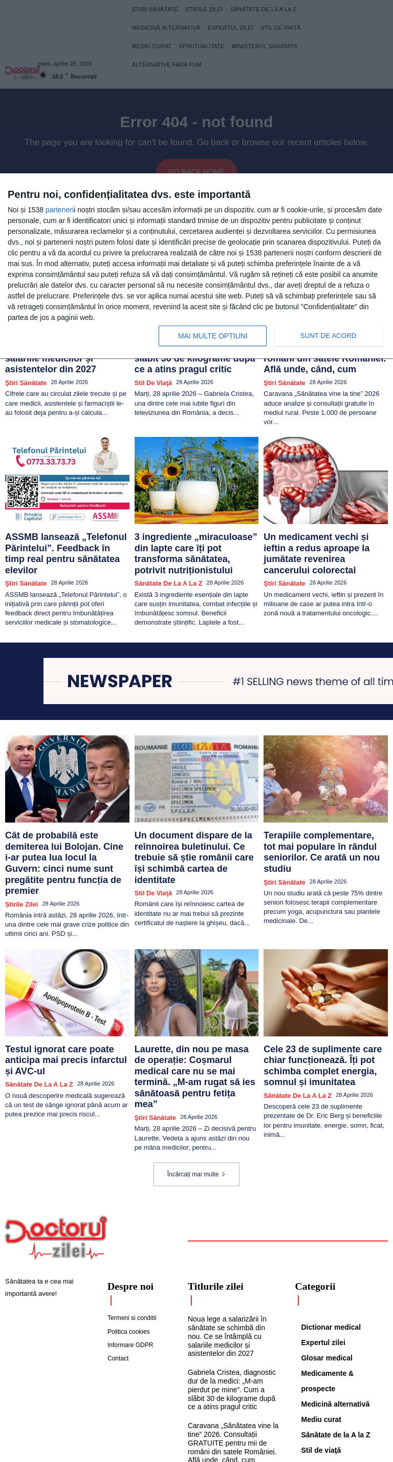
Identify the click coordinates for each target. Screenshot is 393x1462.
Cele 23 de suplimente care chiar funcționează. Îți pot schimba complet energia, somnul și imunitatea (319, 988)
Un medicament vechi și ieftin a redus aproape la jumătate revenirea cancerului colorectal (325, 523)
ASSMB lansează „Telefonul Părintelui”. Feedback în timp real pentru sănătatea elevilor (62, 523)
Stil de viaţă (151, 362)
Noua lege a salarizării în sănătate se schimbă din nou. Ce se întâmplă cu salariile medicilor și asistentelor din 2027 (231, 1237)
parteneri (60, 209)
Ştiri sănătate (23, 362)
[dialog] (196, 266)
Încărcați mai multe (196, 1077)
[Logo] (56, 1141)
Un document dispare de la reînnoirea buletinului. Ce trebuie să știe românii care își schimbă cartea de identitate (195, 807)
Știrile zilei (19, 831)
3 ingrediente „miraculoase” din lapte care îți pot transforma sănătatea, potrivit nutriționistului (191, 523)
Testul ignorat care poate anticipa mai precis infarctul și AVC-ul (62, 979)
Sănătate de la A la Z (164, 543)
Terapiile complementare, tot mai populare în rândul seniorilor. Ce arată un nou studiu (319, 802)
